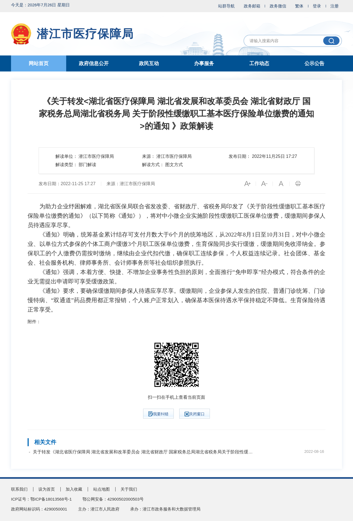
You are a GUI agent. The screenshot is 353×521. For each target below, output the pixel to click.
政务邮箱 (252, 6)
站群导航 (226, 6)
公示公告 (314, 63)
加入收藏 (74, 489)
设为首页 (46, 489)
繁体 (299, 6)
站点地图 (101, 489)
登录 (317, 6)
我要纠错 (158, 413)
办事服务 (204, 63)
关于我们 (129, 489)
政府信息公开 (94, 63)
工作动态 (259, 63)
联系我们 (19, 489)
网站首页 (39, 63)
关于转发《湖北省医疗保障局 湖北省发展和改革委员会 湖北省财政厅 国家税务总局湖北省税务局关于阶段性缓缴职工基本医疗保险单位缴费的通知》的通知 (143, 452)
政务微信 (278, 6)
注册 (334, 6)
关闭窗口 (194, 414)
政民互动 (149, 63)
